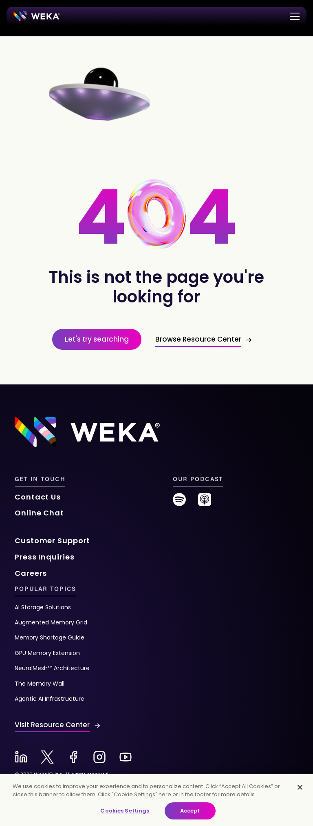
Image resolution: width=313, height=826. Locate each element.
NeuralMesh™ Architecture (52, 668)
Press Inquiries (45, 557)
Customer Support (52, 540)
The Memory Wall (39, 683)
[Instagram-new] (99, 757)
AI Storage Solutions (43, 607)
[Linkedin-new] (21, 757)
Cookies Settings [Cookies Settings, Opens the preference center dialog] (124, 811)
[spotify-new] (179, 502)
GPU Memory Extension (47, 653)
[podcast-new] (204, 502)
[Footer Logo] (87, 431)
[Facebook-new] (73, 757)
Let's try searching (97, 339)
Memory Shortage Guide (49, 637)
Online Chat (39, 513)
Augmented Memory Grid (51, 622)
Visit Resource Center (52, 725)
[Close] (300, 787)
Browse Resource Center (198, 339)
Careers (31, 573)
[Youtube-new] (125, 757)
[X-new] (47, 757)
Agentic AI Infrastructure (49, 699)
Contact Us (38, 497)
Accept (190, 811)
